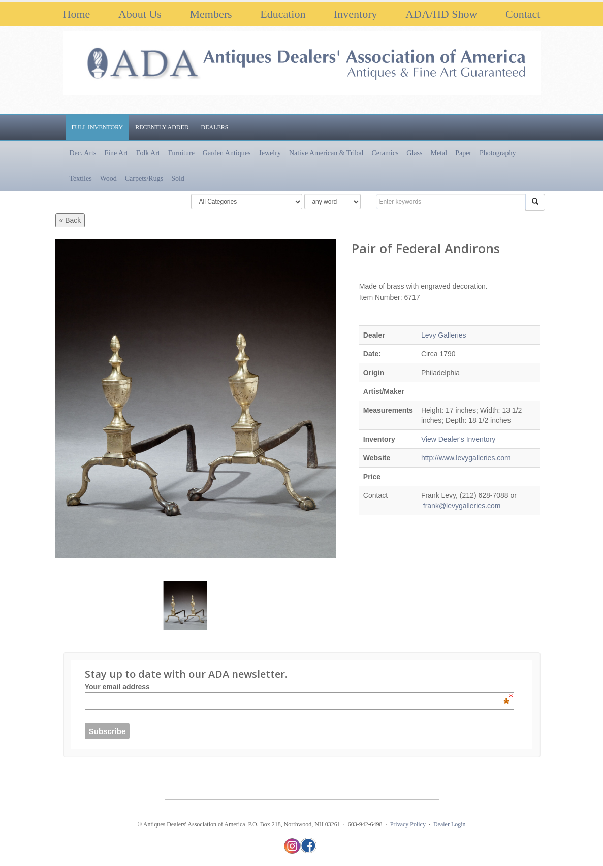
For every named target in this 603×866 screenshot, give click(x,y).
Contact (522, 14)
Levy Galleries (443, 335)
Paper (463, 153)
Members (210, 14)
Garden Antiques (226, 153)
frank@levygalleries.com (461, 506)
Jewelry (270, 153)
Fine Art (116, 153)
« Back (70, 220)
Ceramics (384, 153)
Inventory (355, 14)
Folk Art (148, 153)
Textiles (81, 178)
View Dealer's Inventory (458, 439)
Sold (177, 178)
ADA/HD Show (441, 14)
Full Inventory (97, 127)
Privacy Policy (408, 824)
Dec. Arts (83, 153)
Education (282, 14)
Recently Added (161, 127)
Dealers (215, 127)
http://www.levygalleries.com (466, 458)
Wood (108, 178)
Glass (414, 153)
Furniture (181, 153)
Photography (498, 153)
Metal (438, 153)
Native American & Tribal (326, 153)
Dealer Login (449, 824)
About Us (140, 14)
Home (76, 14)
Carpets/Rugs (144, 178)
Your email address (297, 687)
